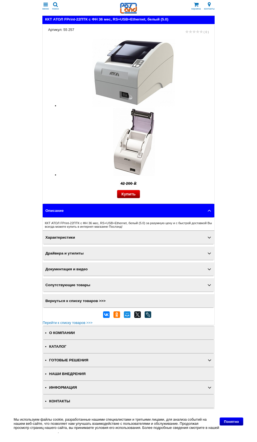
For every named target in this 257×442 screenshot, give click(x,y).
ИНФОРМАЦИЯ (63, 387)
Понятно (231, 422)
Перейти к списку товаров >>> (67, 323)
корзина (196, 6)
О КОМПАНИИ (62, 333)
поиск (55, 6)
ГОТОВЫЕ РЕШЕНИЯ (68, 360)
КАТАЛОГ (57, 346)
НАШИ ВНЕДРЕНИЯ (67, 374)
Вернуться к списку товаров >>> (75, 301)
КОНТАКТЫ (59, 401)
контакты (209, 6)
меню (45, 6)
